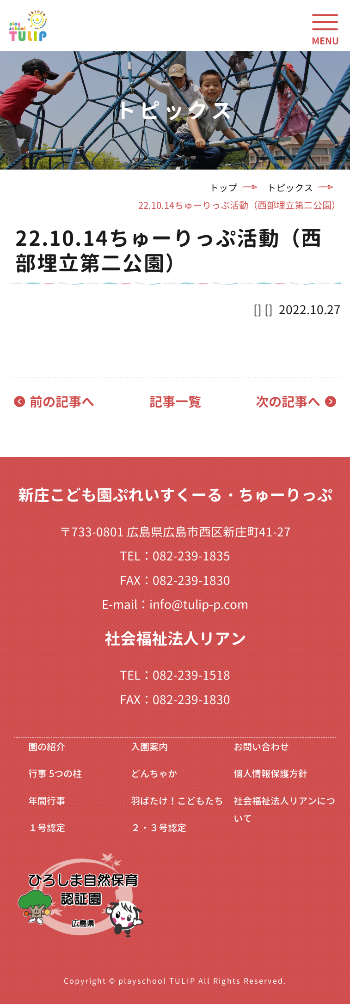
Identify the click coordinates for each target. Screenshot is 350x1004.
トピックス (290, 187)
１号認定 (46, 827)
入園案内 (149, 746)
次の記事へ (288, 402)
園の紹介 (46, 746)
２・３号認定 (158, 827)
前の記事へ (62, 402)
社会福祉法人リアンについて (284, 809)
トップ (223, 187)
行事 (55, 773)
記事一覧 (175, 402)
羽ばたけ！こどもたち (177, 800)
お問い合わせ (261, 746)
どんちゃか (154, 773)
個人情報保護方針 (270, 773)
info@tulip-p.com (198, 604)
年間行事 (46, 800)
